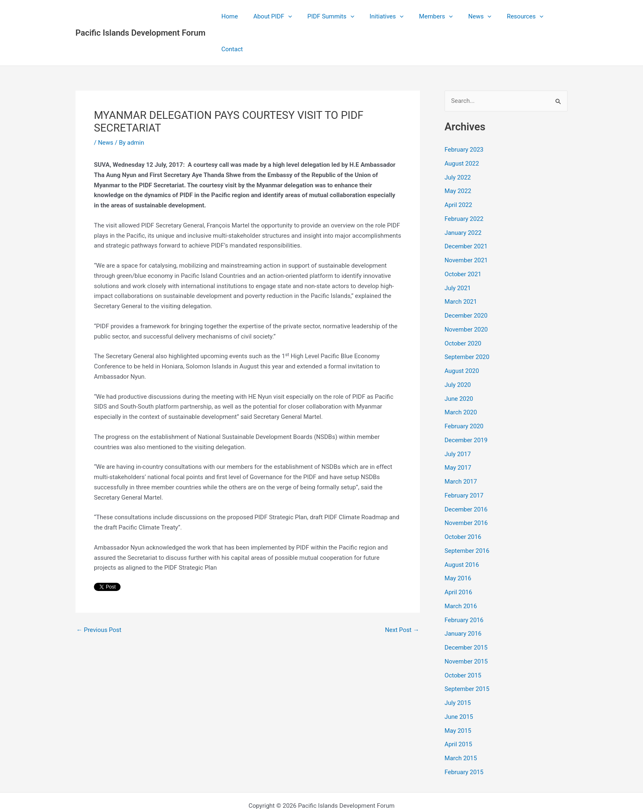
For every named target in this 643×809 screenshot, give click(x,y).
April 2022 (458, 172)
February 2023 (464, 116)
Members (426, 16)
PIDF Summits (327, 16)
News (467, 16)
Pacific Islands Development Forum (140, 16)
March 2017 (461, 448)
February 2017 (464, 462)
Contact (550, 16)
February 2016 (464, 587)
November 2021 (466, 227)
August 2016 (462, 532)
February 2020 (464, 393)
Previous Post (99, 597)
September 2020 (467, 324)
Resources (509, 16)
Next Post (402, 597)
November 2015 (466, 628)
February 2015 (464, 739)
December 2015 (466, 614)
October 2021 (463, 241)
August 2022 (462, 130)
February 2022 (464, 186)
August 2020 (462, 338)
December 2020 (466, 282)
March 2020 (461, 380)
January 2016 (463, 601)
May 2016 (458, 546)
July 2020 (458, 352)
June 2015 (459, 684)
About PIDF (272, 16)
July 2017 (458, 421)
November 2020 (466, 296)
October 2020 (463, 310)
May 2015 (458, 698)
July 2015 (458, 670)
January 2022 (463, 200)
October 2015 (463, 642)
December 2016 (466, 476)
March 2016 (461, 573)
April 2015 (458, 712)
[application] (288, 16)
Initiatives (380, 16)
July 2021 (458, 255)
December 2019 (466, 407)
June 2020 (459, 366)
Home (232, 16)
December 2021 (466, 214)
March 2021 (461, 269)
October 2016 (463, 504)
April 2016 (458, 559)
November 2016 (466, 490)
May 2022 (458, 158)
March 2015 (461, 725)
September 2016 (467, 518)
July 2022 (458, 144)
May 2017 (458, 435)
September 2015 (467, 656)
